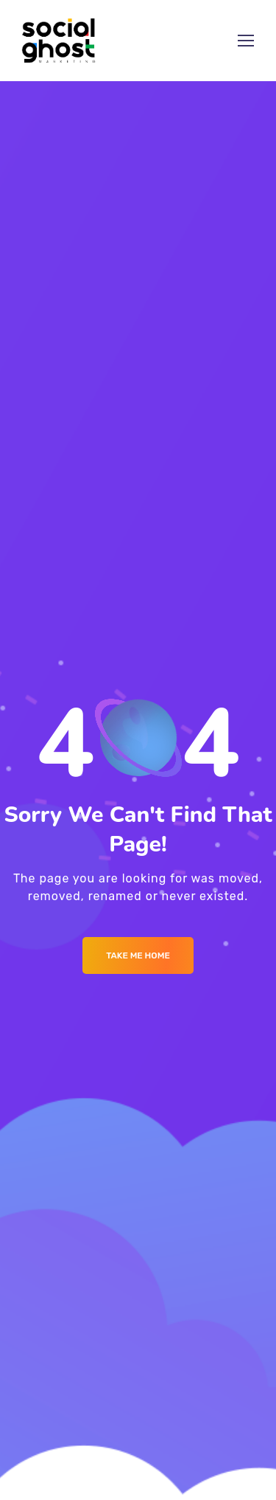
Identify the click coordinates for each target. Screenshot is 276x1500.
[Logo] (59, 40)
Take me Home (138, 955)
